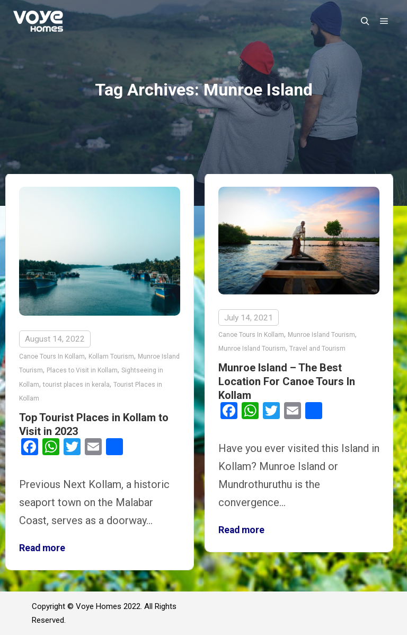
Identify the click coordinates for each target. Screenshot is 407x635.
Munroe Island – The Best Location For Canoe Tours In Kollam (286, 381)
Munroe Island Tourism (321, 334)
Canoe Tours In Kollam (52, 356)
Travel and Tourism (317, 348)
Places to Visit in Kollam (82, 370)
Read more (42, 548)
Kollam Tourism (111, 356)
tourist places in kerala (76, 384)
